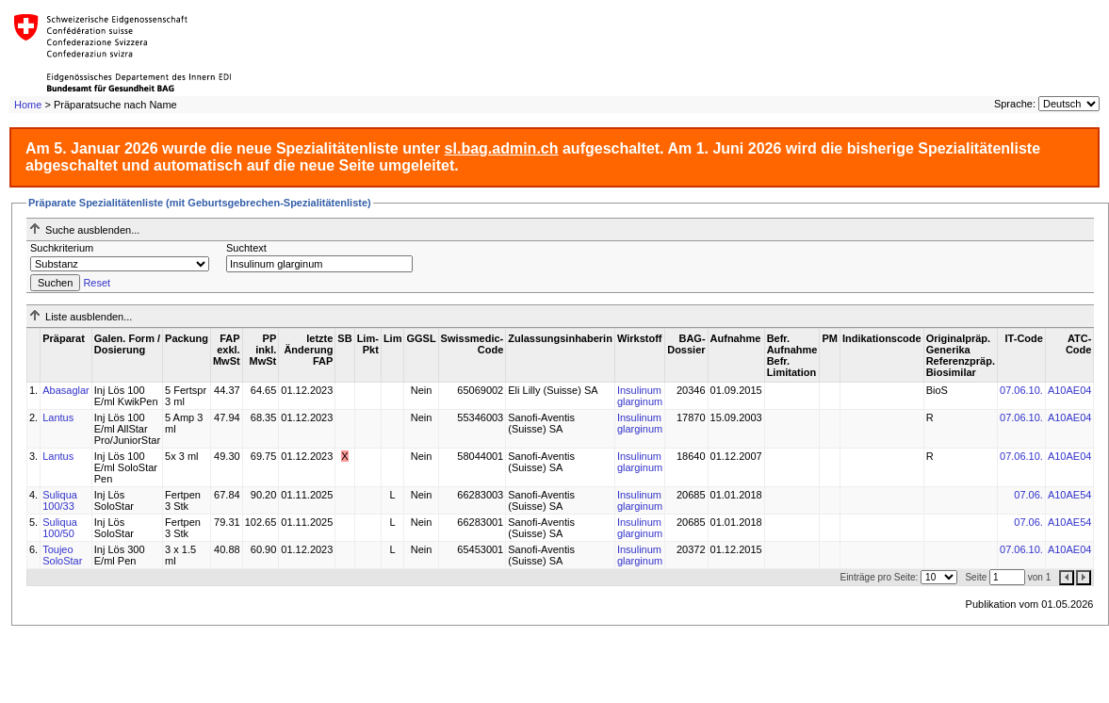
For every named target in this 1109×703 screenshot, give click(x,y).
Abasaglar (66, 390)
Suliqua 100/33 (59, 500)
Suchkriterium (61, 247)
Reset (96, 282)
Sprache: (1015, 103)
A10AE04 (1069, 390)
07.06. (1028, 494)
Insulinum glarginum (639, 395)
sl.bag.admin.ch (502, 148)
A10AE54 (1069, 494)
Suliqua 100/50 (59, 527)
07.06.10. (1021, 390)
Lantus (57, 417)
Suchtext (246, 247)
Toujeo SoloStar (62, 555)
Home (27, 104)
